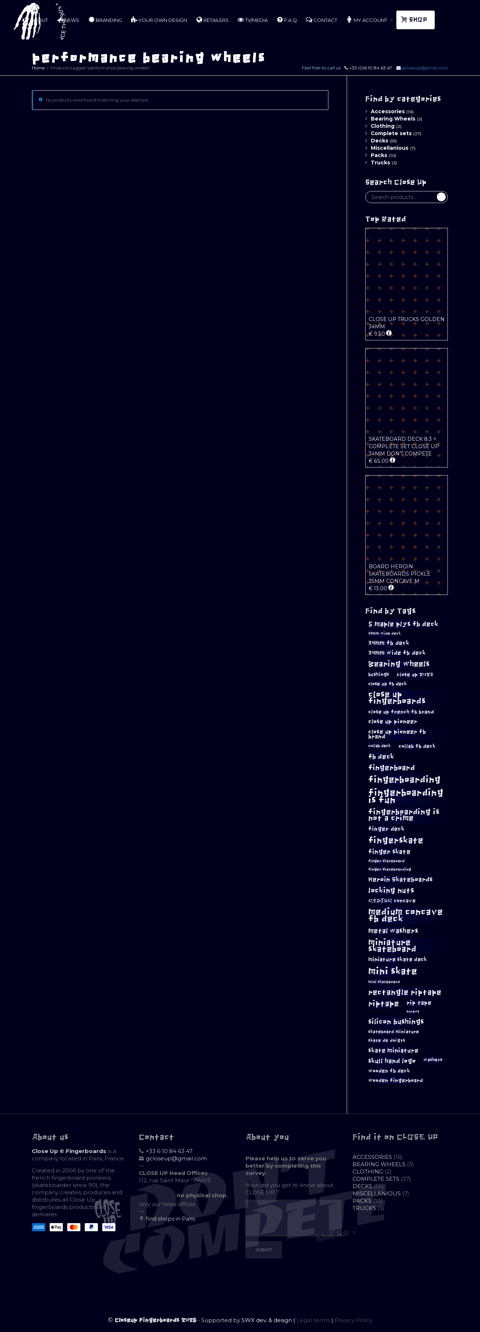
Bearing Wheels (393, 118)
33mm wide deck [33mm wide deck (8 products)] (384, 633)
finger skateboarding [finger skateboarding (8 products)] (389, 869)
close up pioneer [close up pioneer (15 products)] (392, 721)
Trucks (380, 162)
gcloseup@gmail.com (425, 67)
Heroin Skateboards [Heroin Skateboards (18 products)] (400, 879)
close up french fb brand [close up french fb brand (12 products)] (401, 712)
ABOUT (35, 20)
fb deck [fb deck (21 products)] (381, 756)
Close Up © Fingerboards (69, 1151)
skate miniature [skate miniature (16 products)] (393, 1050)
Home (38, 67)
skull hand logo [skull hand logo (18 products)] (392, 1061)
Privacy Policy (353, 1320)
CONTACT (321, 20)
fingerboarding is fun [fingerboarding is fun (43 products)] (405, 796)
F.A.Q (287, 20)
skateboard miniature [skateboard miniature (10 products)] (393, 1031)
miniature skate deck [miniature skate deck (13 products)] (397, 959)
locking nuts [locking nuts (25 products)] (391, 890)
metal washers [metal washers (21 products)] (393, 931)
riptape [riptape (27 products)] (383, 1003)
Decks (379, 140)
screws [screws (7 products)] (413, 1012)
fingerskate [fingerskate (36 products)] (395, 840)
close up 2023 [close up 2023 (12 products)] (415, 675)
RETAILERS (212, 20)
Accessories (388, 111)
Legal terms (313, 1320)
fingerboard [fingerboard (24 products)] (391, 768)
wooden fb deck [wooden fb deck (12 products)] (389, 1071)
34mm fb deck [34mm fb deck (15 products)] (388, 643)
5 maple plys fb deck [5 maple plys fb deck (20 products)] (403, 624)
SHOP (415, 19)
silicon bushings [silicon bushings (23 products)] (396, 1022)
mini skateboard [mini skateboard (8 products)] (384, 982)
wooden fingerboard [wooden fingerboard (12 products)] (395, 1080)
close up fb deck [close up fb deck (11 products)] (387, 684)
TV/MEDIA (252, 20)
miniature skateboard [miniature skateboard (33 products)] (392, 946)
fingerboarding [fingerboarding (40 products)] (404, 780)
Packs (379, 155)
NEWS (68, 20)
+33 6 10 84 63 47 (169, 1151)
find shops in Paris (170, 1218)
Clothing (383, 126)
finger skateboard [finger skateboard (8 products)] (386, 861)
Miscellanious (389, 148)
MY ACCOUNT (367, 20)
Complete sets (391, 133)
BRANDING (105, 20)
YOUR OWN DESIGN (159, 20)
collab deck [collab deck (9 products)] (379, 746)
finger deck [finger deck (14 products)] (386, 829)
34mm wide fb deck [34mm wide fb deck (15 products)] (397, 653)
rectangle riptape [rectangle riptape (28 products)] (404, 992)
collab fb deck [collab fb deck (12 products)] (417, 746)
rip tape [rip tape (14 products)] (419, 1003)
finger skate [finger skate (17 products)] (389, 851)
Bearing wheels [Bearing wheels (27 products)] (399, 664)
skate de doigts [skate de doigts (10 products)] (386, 1040)
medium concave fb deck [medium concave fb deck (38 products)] (405, 915)
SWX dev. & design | (269, 1320)
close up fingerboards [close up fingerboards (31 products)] (397, 698)
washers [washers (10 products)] (432, 1059)
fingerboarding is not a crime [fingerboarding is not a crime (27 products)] (403, 815)
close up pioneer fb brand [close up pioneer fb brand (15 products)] (397, 734)
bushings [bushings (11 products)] (378, 674)
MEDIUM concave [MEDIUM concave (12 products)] (392, 901)
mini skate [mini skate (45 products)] (392, 971)
